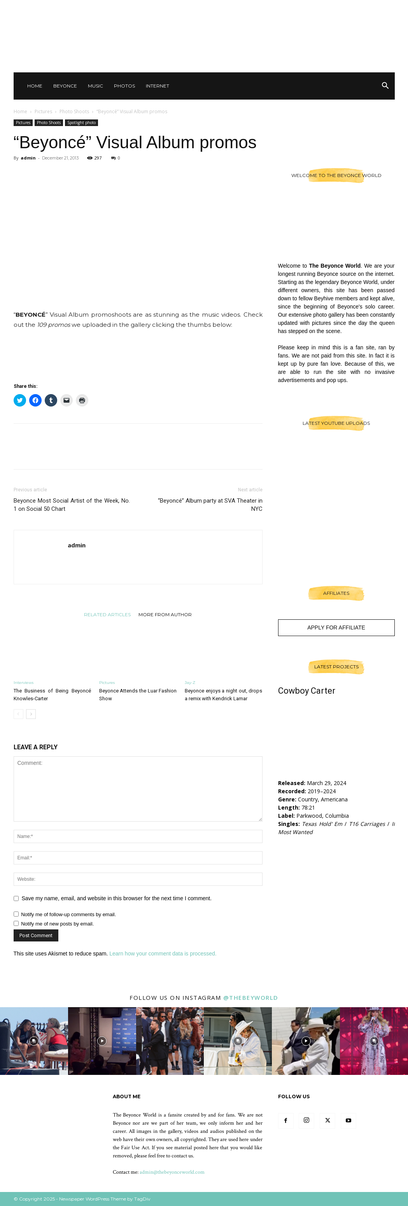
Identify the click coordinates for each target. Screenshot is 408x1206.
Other (324, 8)
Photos (124, 86)
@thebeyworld (250, 997)
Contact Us (296, 8)
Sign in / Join (260, 8)
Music (95, 86)
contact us (182, 1155)
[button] (385, 86)
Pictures (43, 111)
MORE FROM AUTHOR (165, 614)
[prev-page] (18, 714)
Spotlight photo (81, 122)
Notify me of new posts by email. (57, 924)
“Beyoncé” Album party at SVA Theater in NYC (210, 504)
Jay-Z (190, 682)
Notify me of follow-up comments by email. (68, 914)
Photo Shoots (74, 111)
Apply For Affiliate (336, 627)
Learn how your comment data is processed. (162, 953)
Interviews (23, 682)
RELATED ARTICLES (107, 614)
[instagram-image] (34, 1041)
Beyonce (65, 86)
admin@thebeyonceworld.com (172, 1172)
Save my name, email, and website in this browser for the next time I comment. (117, 898)
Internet (157, 86)
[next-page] (31, 714)
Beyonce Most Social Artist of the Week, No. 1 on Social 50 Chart (72, 504)
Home (34, 86)
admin (28, 158)
